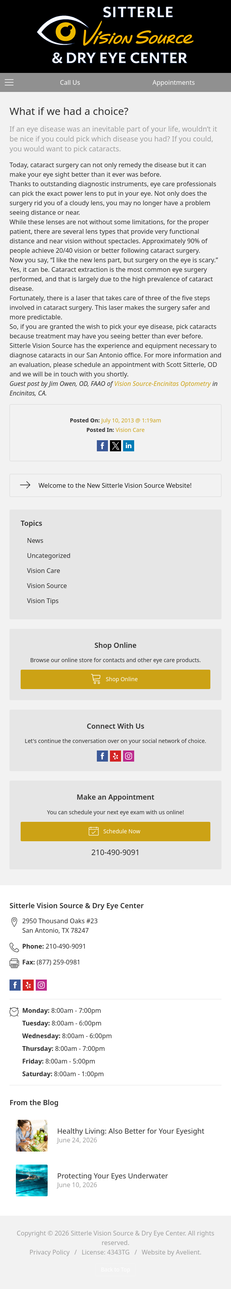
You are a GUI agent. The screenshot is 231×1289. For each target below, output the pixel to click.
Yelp (115, 756)
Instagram (128, 756)
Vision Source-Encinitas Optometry (162, 383)
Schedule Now (114, 830)
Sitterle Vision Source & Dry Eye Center (128, 1233)
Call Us (70, 82)
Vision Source (47, 585)
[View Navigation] (12, 82)
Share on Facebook (102, 445)
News (35, 540)
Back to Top (115, 1269)
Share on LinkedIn (128, 445)
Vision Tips (43, 600)
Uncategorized (49, 555)
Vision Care (130, 429)
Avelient (188, 1252)
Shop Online (114, 678)
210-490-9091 (54, 946)
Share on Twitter (115, 445)
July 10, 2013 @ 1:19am (131, 420)
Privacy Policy (49, 1252)
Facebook (102, 756)
